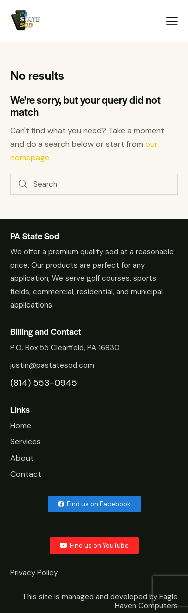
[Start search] (23, 184)
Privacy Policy (35, 573)
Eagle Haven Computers (146, 601)
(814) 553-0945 (43, 383)
